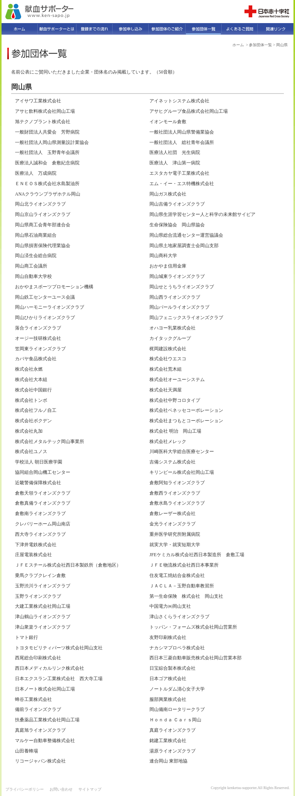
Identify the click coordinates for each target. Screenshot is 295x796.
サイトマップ (89, 789)
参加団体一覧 (260, 45)
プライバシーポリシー (24, 789)
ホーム (238, 45)
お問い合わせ (61, 789)
